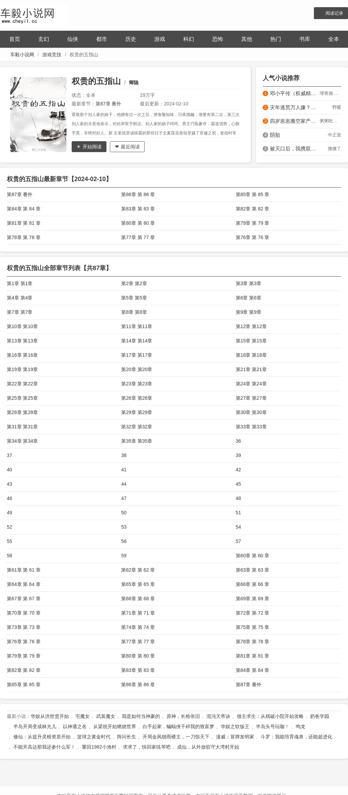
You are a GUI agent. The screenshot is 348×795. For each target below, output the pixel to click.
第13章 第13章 (22, 340)
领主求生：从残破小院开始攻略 (270, 716)
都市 (101, 39)
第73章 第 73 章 (24, 627)
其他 (246, 39)
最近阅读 (130, 146)
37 (9, 455)
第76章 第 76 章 (253, 237)
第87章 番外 (108, 103)
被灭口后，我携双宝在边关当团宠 (295, 148)
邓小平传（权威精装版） (295, 93)
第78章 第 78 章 (24, 237)
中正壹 (334, 134)
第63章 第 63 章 (253, 570)
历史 (130, 39)
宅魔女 (82, 716)
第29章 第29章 (136, 412)
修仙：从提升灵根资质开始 (42, 736)
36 (238, 441)
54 (238, 527)
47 (124, 498)
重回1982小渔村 (99, 747)
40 (9, 469)
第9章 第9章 (248, 312)
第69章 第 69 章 (253, 598)
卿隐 (134, 82)
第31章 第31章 (22, 426)
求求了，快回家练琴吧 (147, 747)
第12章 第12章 (251, 326)
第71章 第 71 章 (138, 613)
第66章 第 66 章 (253, 584)
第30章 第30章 (251, 412)
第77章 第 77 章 (138, 237)
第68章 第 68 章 (138, 598)
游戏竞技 (51, 54)
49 (9, 512)
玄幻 (43, 39)
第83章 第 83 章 (138, 208)
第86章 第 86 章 (138, 194)
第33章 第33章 (251, 426)
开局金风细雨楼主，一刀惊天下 (176, 736)
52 (9, 527)
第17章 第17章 (136, 355)
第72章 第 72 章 (253, 613)
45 (238, 484)
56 (124, 541)
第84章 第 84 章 (24, 208)
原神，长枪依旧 (183, 716)
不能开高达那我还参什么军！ (44, 747)
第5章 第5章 (134, 297)
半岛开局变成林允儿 (34, 726)
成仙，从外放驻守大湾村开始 (208, 747)
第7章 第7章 (19, 312)
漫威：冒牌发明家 (235, 736)
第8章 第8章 (134, 312)
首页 (14, 39)
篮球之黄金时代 (94, 736)
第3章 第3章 (248, 283)
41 (124, 469)
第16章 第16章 (22, 355)
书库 (304, 39)
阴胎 (275, 135)
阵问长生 (126, 736)
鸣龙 (300, 726)
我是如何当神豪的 (141, 716)
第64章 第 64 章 (24, 584)
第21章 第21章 (251, 369)
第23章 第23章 (136, 383)
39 (238, 455)
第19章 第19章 (22, 369)
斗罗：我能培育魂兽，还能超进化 (296, 736)
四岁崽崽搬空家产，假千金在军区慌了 (295, 121)
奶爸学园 (319, 716)
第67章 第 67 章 (24, 598)
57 (238, 541)
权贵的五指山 (96, 81)
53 (124, 527)
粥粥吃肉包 (330, 120)
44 (124, 484)
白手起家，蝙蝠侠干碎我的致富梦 (178, 726)
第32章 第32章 (136, 426)
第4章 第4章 (19, 297)
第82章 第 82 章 (253, 208)
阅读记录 (334, 13)
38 (124, 455)
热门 (275, 39)
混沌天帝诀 (218, 716)
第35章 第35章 (136, 441)
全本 (333, 39)
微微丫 (334, 148)
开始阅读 (92, 146)
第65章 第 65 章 (138, 584)
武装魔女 (105, 716)
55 (9, 541)
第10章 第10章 (22, 326)
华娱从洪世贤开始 (50, 716)
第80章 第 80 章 (138, 223)
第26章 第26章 (136, 398)
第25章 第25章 (22, 398)
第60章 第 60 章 (253, 555)
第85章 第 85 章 (253, 194)
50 (124, 512)
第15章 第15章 (251, 340)
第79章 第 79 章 (253, 223)
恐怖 (217, 39)
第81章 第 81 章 (24, 223)
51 (238, 512)
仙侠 (72, 39)
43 (9, 484)
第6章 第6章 (248, 297)
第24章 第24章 (251, 383)
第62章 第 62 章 (138, 570)
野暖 (336, 107)
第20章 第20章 (136, 369)
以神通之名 (75, 726)
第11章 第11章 (136, 326)
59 (124, 555)
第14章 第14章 (136, 340)
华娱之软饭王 (235, 726)
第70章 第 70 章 (24, 613)
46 (9, 498)
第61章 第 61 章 (24, 570)
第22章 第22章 (22, 383)
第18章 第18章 (251, 355)
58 (9, 555)
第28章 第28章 (22, 412)
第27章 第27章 (251, 398)
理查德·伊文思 (330, 93)
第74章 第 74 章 (138, 627)
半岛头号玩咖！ (272, 726)
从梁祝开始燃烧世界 (114, 726)
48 (238, 498)
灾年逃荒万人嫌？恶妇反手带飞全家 (295, 107)
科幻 (188, 39)
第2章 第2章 (134, 283)
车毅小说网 (22, 54)
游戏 (159, 39)
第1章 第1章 (19, 283)
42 (238, 469)
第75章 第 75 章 (253, 627)
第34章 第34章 (22, 441)
